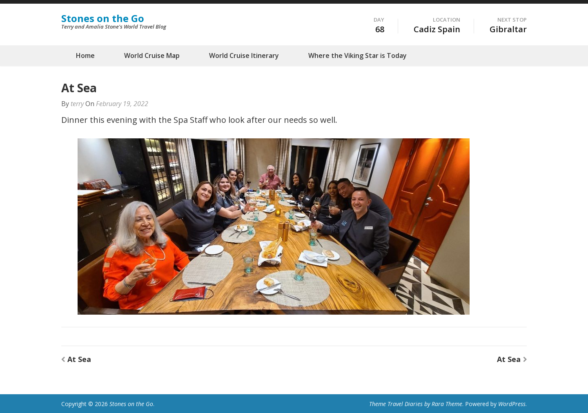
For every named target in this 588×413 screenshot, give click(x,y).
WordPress (512, 404)
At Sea (79, 359)
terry (77, 103)
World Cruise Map (152, 55)
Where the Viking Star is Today (357, 55)
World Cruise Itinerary (244, 55)
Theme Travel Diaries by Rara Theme (415, 404)
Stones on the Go (102, 18)
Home (85, 55)
